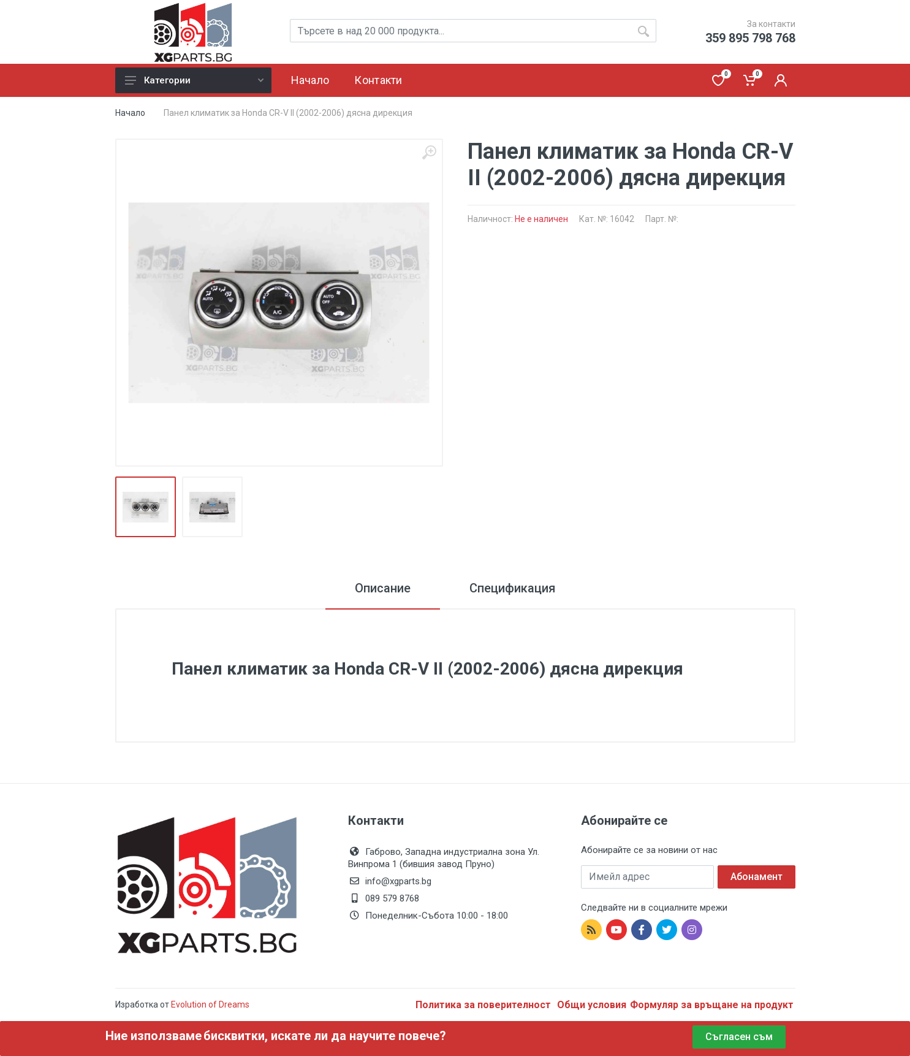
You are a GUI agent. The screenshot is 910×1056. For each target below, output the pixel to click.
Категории (194, 80)
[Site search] (473, 30)
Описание (383, 588)
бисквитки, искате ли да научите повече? (324, 1035)
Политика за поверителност (484, 1005)
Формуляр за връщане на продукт (712, 1005)
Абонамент (756, 876)
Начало (130, 113)
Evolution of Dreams (209, 1004)
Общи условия (591, 1005)
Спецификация (512, 588)
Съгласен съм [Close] (739, 1037)
